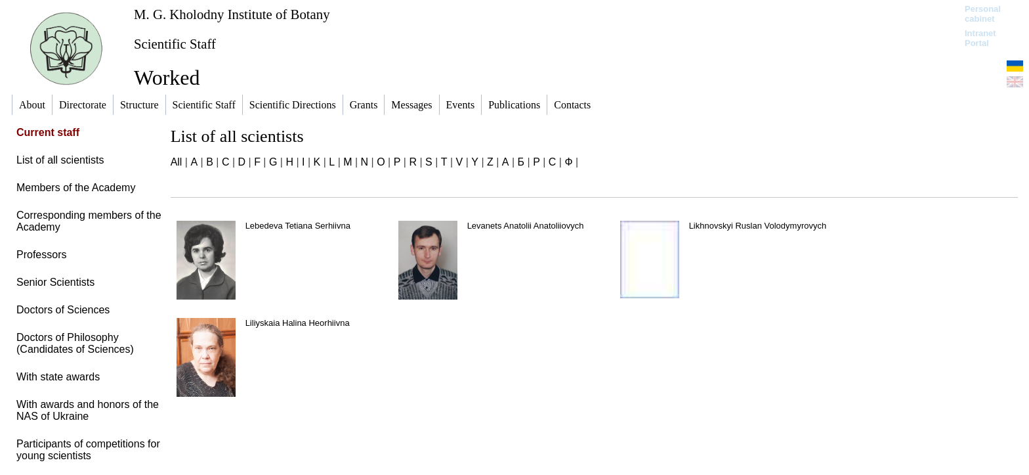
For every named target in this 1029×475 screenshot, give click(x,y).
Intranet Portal (980, 38)
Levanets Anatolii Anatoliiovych (525, 226)
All (176, 162)
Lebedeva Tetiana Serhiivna (297, 226)
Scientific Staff (175, 43)
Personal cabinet (983, 14)
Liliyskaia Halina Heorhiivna (297, 323)
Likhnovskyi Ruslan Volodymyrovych (758, 226)
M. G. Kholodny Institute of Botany (232, 14)
